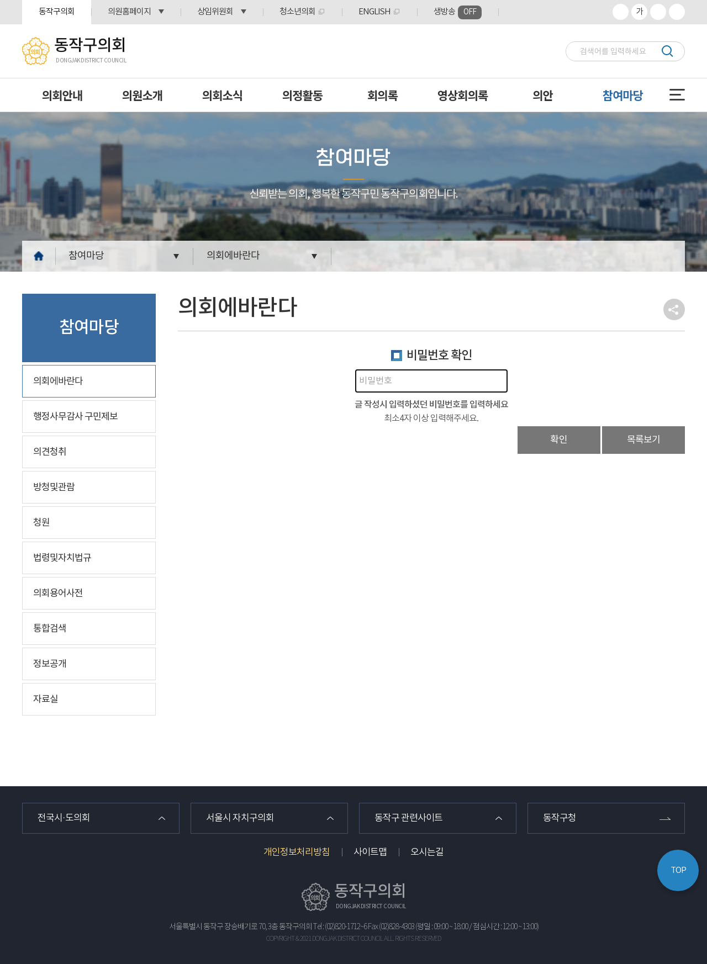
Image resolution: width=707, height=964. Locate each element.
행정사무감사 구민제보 (75, 416)
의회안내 (62, 95)
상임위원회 (215, 12)
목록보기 (643, 440)
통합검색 (49, 628)
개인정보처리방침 (296, 852)
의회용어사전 (58, 593)
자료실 (45, 699)
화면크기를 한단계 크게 (621, 12)
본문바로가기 (0, 0)
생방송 (458, 12)
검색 (667, 51)
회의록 (382, 95)
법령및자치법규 (62, 558)
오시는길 (427, 852)
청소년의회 (297, 12)
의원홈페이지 (129, 12)
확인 (559, 440)
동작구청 (559, 818)
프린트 (677, 12)
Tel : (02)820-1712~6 (340, 927)
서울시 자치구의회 (240, 818)
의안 (542, 95)
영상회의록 (462, 95)
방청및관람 (54, 487)
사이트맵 (370, 852)
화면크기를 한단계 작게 (658, 12)
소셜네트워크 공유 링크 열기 (674, 309)
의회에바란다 (233, 256)
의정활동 (302, 95)
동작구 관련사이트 (408, 818)
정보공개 (49, 664)
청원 (41, 522)
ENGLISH (374, 12)
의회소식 (222, 95)
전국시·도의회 (64, 818)
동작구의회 (57, 12)
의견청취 (49, 452)
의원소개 (142, 95)
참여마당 (623, 95)
